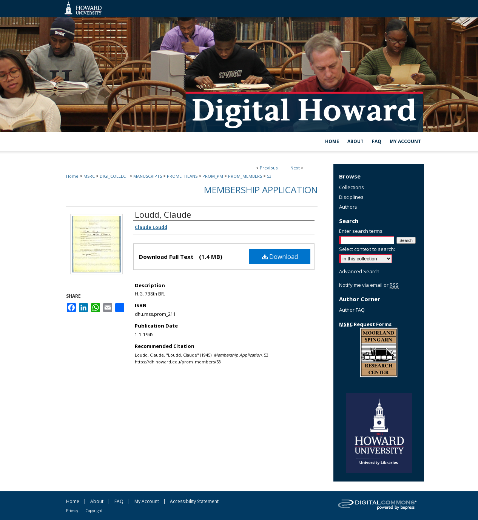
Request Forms (365, 324)
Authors (348, 206)
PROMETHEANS (182, 176)
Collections (351, 187)
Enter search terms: (361, 231)
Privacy (72, 510)
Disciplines (351, 197)
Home (72, 176)
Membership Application (261, 189)
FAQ (118, 501)
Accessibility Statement (194, 501)
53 (269, 176)
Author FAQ (352, 309)
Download (280, 256)
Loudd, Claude (163, 214)
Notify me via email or (369, 285)
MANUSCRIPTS (147, 176)
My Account (146, 501)
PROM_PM (212, 176)
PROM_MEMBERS (245, 176)
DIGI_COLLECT (114, 176)
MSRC (89, 176)
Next (295, 168)
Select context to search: (367, 249)
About (96, 501)
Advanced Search (359, 271)
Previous (269, 168)
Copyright (94, 510)
